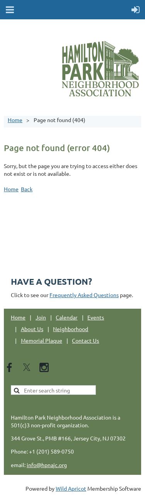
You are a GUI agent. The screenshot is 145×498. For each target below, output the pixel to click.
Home (15, 119)
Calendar (66, 317)
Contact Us (85, 340)
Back (26, 188)
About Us (32, 328)
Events (95, 317)
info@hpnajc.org (47, 464)
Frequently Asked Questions (84, 294)
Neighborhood (70, 328)
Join (41, 317)
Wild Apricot (71, 488)
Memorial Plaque (41, 340)
